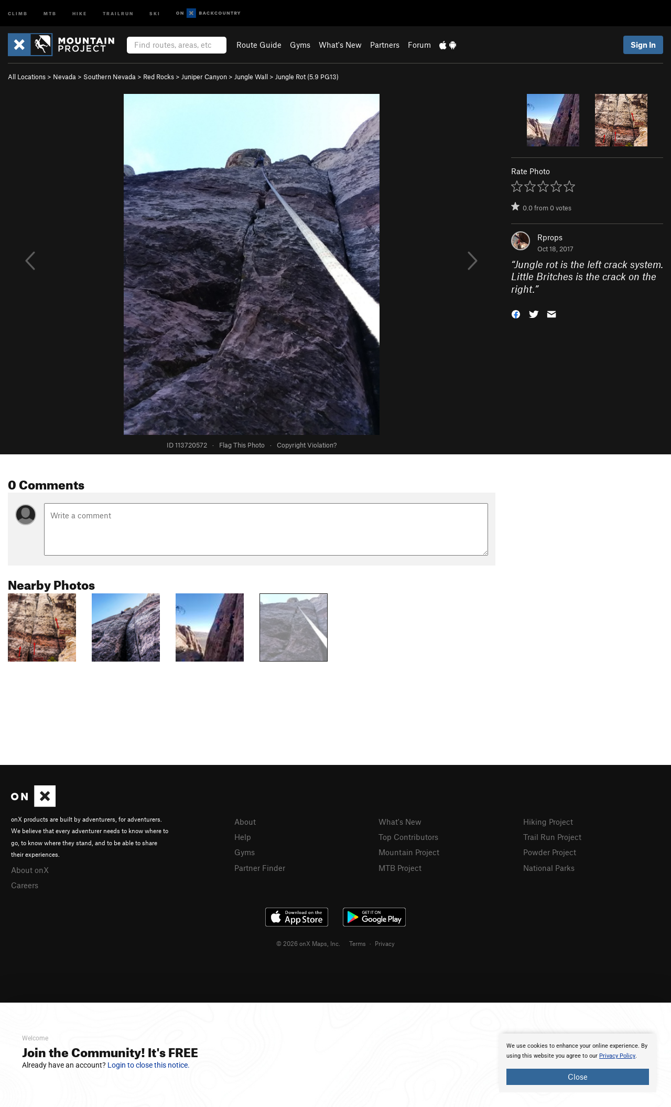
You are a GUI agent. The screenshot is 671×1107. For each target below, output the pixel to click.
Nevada (64, 76)
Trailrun (118, 12)
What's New (340, 44)
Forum (419, 44)
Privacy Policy (617, 1055)
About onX (30, 870)
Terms (357, 943)
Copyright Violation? (307, 445)
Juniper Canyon (204, 76)
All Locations (27, 76)
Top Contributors (408, 837)
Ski (154, 12)
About (245, 821)
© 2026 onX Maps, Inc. (308, 943)
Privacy (385, 943)
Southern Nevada (109, 76)
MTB (50, 12)
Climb (18, 12)
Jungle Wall (251, 76)
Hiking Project (548, 821)
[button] (516, 313)
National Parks (549, 867)
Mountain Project (408, 852)
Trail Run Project (552, 837)
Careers (24, 885)
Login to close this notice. (148, 1065)
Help (242, 837)
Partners (384, 44)
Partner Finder (259, 867)
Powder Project (549, 852)
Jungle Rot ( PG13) (307, 76)
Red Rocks (158, 76)
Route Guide (259, 44)
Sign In (643, 44)
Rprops (549, 237)
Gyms (300, 44)
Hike (79, 12)
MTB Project (399, 867)
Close (578, 1076)
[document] (577, 1063)
